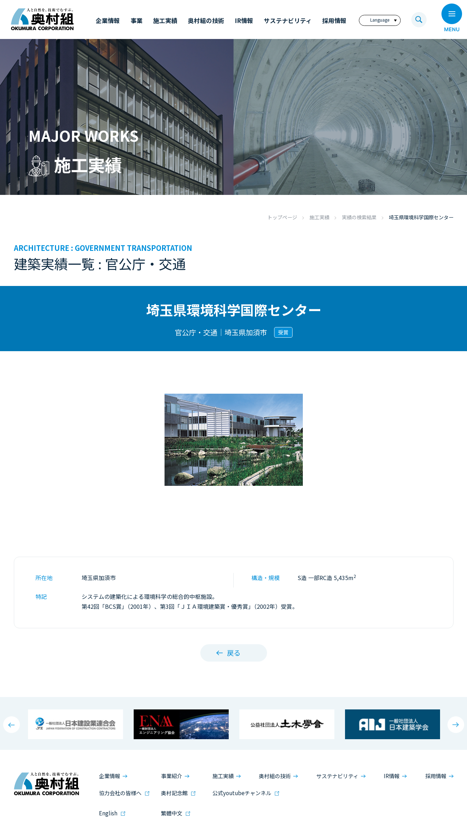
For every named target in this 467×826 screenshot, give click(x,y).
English (108, 813)
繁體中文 (171, 813)
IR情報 (392, 776)
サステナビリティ (337, 776)
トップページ (282, 217)
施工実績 (319, 217)
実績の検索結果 (359, 217)
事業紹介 (171, 776)
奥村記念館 (174, 792)
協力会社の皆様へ (120, 792)
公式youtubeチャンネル (241, 792)
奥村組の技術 (275, 776)
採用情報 (435, 776)
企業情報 (109, 776)
